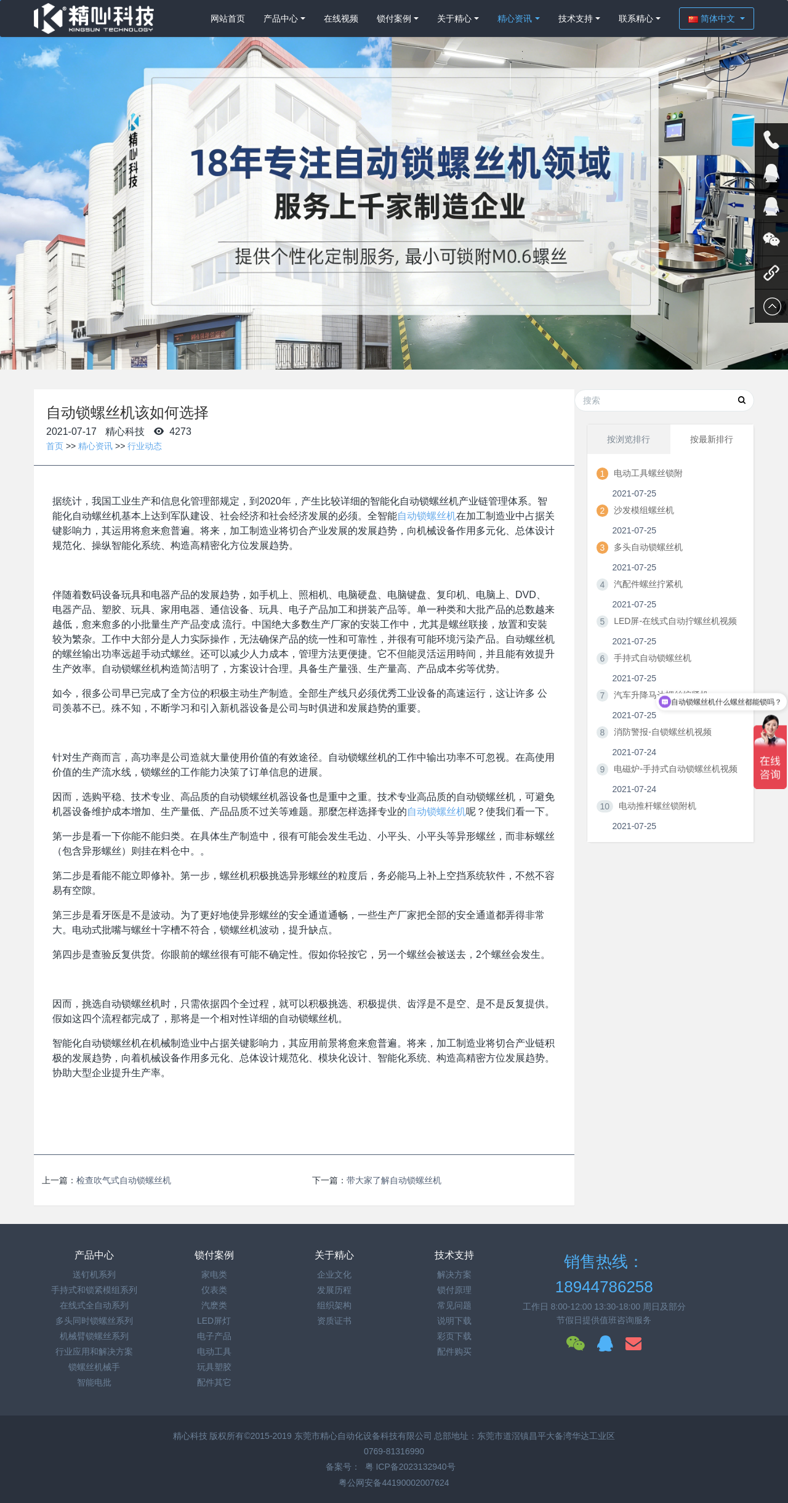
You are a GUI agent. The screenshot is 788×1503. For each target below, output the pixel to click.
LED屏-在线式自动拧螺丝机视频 (675, 621)
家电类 (214, 1274)
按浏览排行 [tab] (628, 439)
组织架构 (334, 1305)
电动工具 (214, 1351)
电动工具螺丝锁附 (648, 473)
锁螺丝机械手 (94, 1367)
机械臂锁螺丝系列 (94, 1336)
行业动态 (144, 446)
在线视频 (341, 18)
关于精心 (454, 18)
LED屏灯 (214, 1321)
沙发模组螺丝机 (644, 510)
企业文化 (334, 1274)
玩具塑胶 (214, 1367)
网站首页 (228, 18)
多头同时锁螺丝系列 (94, 1321)
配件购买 (454, 1351)
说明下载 (454, 1321)
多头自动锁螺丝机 (648, 547)
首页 (54, 446)
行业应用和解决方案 (94, 1351)
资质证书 (334, 1321)
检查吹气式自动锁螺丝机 (123, 1180)
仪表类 (214, 1290)
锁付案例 (394, 18)
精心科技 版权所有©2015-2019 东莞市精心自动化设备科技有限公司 (304, 1436)
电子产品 (214, 1336)
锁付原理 (454, 1290)
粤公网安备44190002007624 (394, 1483)
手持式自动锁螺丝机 (652, 658)
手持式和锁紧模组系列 (94, 1290)
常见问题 (454, 1305)
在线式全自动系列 (94, 1305)
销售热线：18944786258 (604, 1274)
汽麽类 (214, 1305)
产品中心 (280, 18)
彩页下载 (454, 1336)
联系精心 (636, 18)
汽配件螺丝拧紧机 (648, 584)
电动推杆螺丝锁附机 (657, 806)
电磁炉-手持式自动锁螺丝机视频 (676, 769)
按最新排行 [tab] (711, 439)
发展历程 (334, 1290)
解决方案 (454, 1274)
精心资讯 (514, 18)
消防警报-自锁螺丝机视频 (663, 732)
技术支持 (575, 18)
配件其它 (214, 1382)
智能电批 (94, 1382)
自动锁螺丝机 (426, 516)
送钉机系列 (94, 1274)
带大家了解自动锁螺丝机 (394, 1180)
